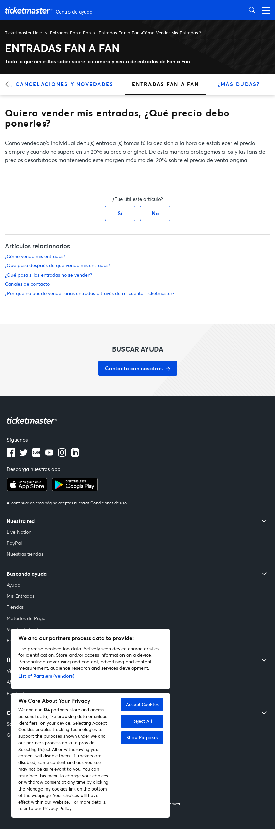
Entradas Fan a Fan (70, 33)
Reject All (142, 721)
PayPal (14, 543)
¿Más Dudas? (239, 84)
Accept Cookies (142, 704)
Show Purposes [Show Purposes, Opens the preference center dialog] (142, 737)
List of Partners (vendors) (46, 676)
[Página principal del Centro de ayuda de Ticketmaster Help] (49, 10)
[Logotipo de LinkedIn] (75, 454)
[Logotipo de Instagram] (62, 454)
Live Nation (19, 531)
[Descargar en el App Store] (27, 489)
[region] (90, 723)
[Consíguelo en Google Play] (75, 489)
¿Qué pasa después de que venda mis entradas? (57, 265)
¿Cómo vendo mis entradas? (35, 256)
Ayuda (13, 584)
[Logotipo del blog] (36, 454)
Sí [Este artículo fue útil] (120, 213)
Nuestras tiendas (25, 554)
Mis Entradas (20, 596)
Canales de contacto (27, 284)
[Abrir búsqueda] (252, 10)
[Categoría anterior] (9, 84)
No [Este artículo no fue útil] (155, 213)
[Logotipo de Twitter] (24, 454)
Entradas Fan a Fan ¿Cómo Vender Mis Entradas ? (150, 33)
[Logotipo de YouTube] (49, 454)
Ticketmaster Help (23, 33)
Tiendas (15, 607)
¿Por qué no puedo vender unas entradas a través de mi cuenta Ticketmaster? (89, 293)
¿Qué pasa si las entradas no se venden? (48, 274)
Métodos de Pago (26, 618)
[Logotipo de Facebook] (11, 454)
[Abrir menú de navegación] (264, 10)
